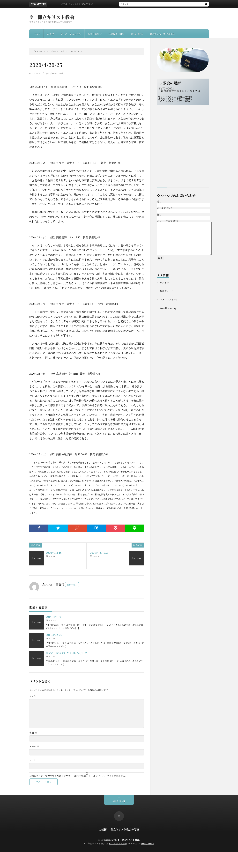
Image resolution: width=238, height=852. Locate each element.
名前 (33, 732)
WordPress (147, 843)
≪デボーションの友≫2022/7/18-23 (67, 653)
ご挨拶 (50, 33)
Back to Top (119, 800)
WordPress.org (168, 308)
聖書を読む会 (95, 33)
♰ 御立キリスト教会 (51, 17)
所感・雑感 (137, 33)
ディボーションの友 (71, 33)
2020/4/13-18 (54, 553)
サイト (32, 760)
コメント (33, 696)
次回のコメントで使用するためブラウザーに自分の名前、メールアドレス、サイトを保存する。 (78, 776)
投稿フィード (166, 291)
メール (34, 746)
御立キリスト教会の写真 (162, 33)
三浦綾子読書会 (116, 33)
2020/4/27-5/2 (99, 553)
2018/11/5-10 (53, 617)
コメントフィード (169, 299)
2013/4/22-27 (54, 635)
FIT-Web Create (117, 843)
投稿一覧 (71, 584)
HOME (36, 33)
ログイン (164, 282)
